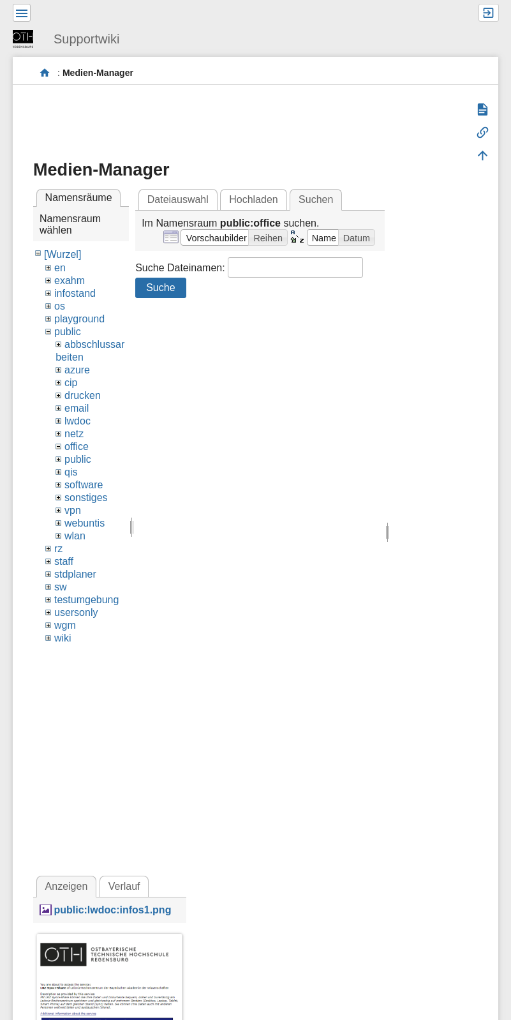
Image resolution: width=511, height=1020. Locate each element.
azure (77, 369)
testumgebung (86, 599)
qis (70, 472)
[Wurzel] (62, 254)
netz (74, 433)
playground (79, 318)
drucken (82, 395)
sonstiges (86, 497)
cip (70, 382)
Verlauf (124, 886)
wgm (65, 625)
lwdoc (77, 421)
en (60, 267)
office (76, 446)
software (83, 484)
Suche (160, 287)
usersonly (76, 612)
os (59, 306)
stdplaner (75, 574)
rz (58, 548)
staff (63, 561)
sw (60, 586)
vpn (72, 510)
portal (45, 73)
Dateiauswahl (178, 199)
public (67, 331)
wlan (74, 535)
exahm (69, 280)
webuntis (84, 523)
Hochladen (253, 199)
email (76, 408)
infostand (75, 293)
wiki (62, 638)
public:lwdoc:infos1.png (112, 909)
